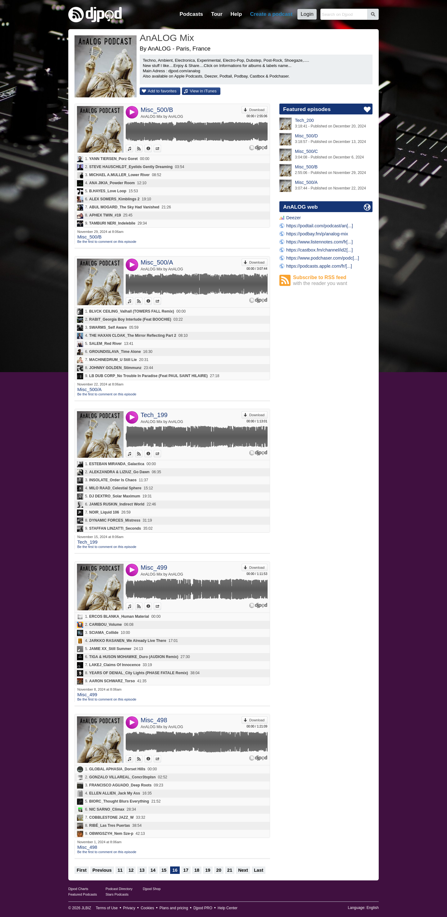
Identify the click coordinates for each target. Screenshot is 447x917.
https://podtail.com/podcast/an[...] (319, 225)
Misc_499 (154, 567)
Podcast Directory (119, 889)
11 (120, 870)
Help (236, 14)
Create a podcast (271, 14)
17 (185, 870)
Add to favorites (162, 91)
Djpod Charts (78, 889)
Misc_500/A (157, 262)
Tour (217, 14)
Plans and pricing (174, 908)
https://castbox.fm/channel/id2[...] (319, 249)
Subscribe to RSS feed (332, 280)
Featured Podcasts (82, 894)
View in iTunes (203, 91)
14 (153, 870)
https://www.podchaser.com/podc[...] (322, 258)
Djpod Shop (152, 889)
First (82, 870)
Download (256, 110)
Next (243, 870)
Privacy (129, 908)
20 (218, 870)
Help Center (227, 908)
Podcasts (191, 14)
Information (151, 148)
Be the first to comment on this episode (106, 241)
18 (196, 870)
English (373, 908)
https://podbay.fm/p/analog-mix (317, 233)
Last (258, 870)
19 (207, 870)
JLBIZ (86, 908)
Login (307, 14)
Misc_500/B (157, 109)
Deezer (293, 217)
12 (131, 870)
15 (163, 870)
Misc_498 (154, 720)
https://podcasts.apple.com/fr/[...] (319, 266)
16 (174, 870)
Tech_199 (154, 415)
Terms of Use (107, 908)
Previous (102, 870)
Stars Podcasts (117, 894)
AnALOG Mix (167, 38)
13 (141, 870)
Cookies (147, 908)
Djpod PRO (202, 908)
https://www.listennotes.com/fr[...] (319, 241)
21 (229, 870)
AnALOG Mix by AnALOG (162, 116)
